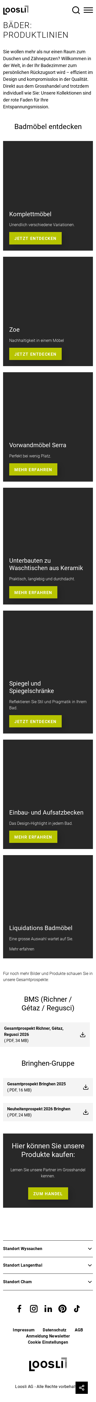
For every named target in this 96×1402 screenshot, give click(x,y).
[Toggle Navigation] (88, 10)
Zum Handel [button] (48, 1193)
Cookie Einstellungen (48, 1342)
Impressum (24, 1330)
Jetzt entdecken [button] (35, 238)
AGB (79, 1330)
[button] (19, 1308)
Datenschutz (55, 1330)
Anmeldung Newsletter (48, 1336)
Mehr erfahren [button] (33, 469)
